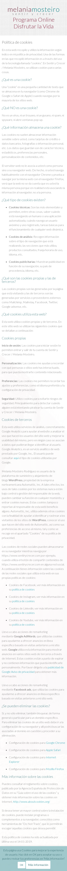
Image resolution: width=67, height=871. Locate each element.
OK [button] (21, 865)
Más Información (38, 864)
